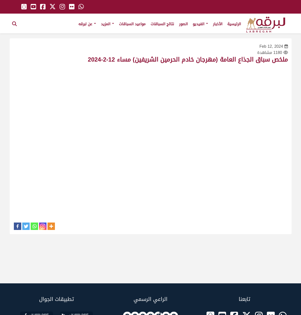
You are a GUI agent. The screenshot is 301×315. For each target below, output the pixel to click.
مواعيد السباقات (132, 24)
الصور (183, 24)
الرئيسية (234, 24)
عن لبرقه (87, 24)
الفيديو (200, 24)
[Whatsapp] (34, 226)
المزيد (107, 24)
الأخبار (217, 24)
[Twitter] (26, 226)
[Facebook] (17, 226)
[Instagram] (42, 226)
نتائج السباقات (162, 24)
